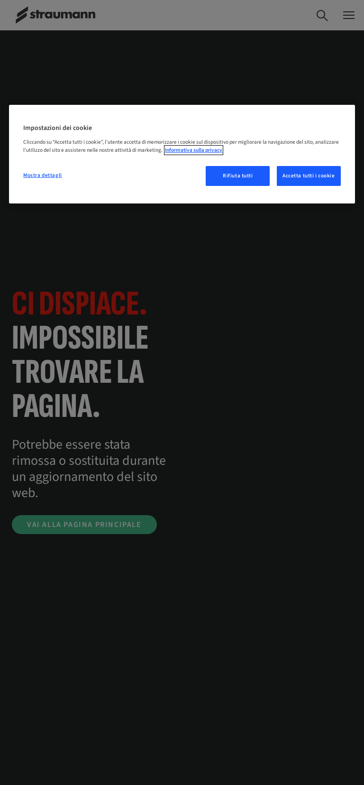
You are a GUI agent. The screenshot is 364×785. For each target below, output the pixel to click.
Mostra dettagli (42, 175)
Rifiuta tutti (238, 176)
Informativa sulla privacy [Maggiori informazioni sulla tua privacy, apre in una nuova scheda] (193, 150)
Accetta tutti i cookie (308, 176)
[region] (182, 154)
